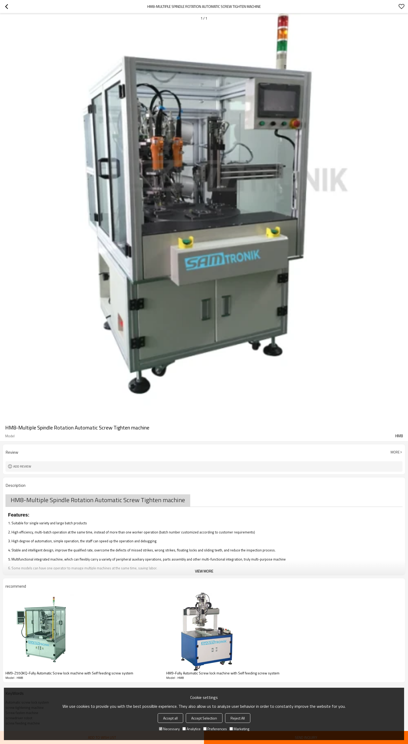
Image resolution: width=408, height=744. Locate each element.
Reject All (238, 718)
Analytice (191, 728)
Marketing (239, 728)
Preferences (215, 728)
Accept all (170, 718)
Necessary (169, 728)
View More (204, 571)
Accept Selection (204, 718)
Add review (22, 466)
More (395, 452)
